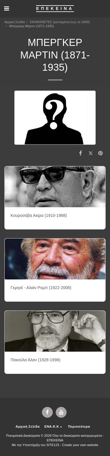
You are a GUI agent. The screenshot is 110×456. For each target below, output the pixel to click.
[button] (6, 8)
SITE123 (52, 445)
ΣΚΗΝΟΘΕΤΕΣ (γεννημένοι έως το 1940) (60, 22)
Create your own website (80, 445)
